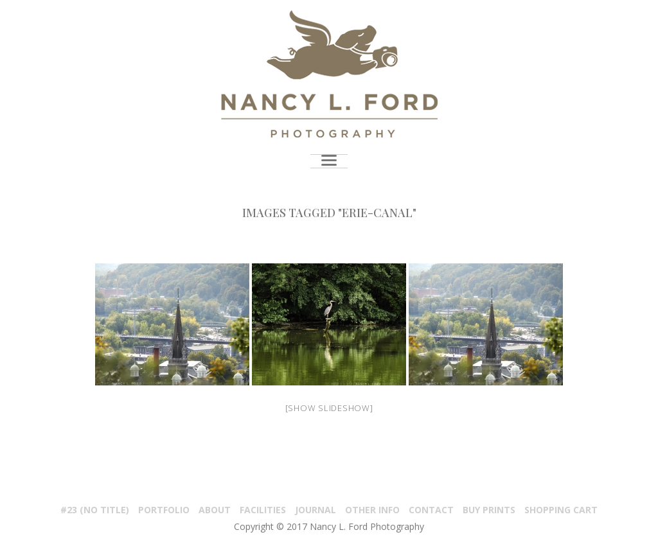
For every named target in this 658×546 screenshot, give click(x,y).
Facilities (263, 510)
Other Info (372, 510)
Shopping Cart (561, 510)
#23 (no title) (94, 510)
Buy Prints (489, 510)
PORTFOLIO (164, 510)
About (215, 510)
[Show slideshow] (329, 408)
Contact (431, 510)
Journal (315, 510)
